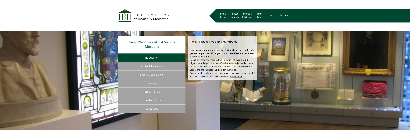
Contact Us (152, 108)
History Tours (259, 15)
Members (283, 15)
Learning (152, 83)
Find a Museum (223, 15)
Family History (152, 91)
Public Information (235, 15)
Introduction (152, 57)
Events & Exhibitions (247, 15)
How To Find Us (152, 100)
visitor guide (236, 76)
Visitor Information (152, 66)
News (272, 15)
